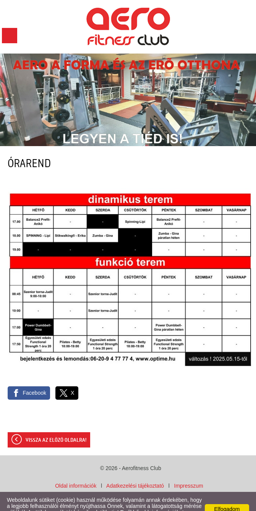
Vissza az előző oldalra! (56, 425)
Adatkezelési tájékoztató (135, 470)
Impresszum (188, 470)
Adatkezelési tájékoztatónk (67, 503)
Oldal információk (75, 470)
